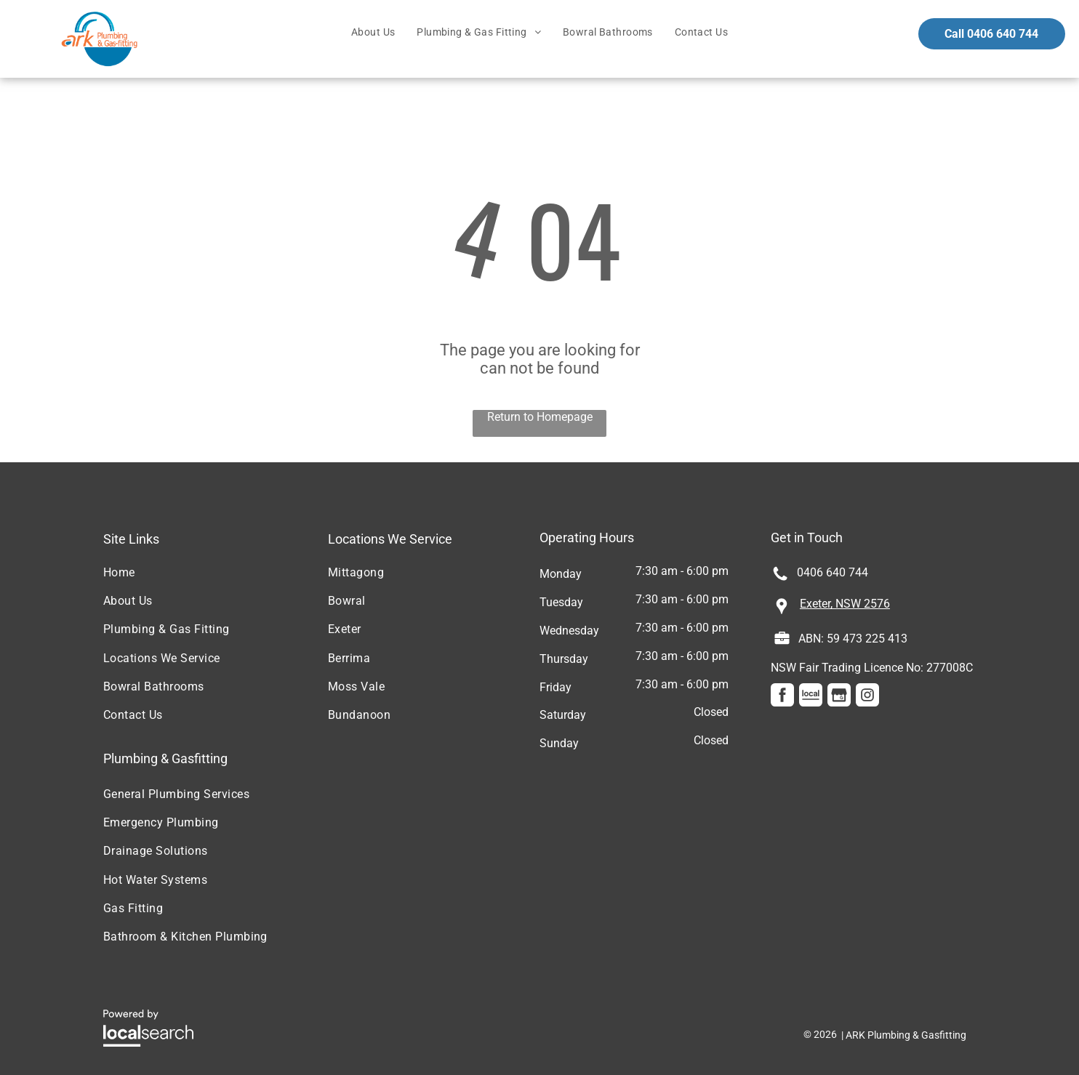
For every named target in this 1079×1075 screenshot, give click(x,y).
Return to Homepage (540, 417)
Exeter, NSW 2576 (845, 604)
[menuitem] (373, 32)
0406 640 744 (832, 572)
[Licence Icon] (782, 642)
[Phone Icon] (780, 579)
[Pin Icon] (782, 613)
